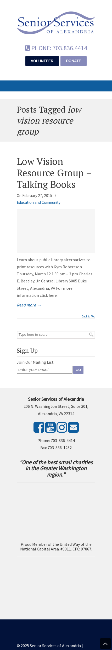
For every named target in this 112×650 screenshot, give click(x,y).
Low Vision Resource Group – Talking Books (54, 172)
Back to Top (88, 316)
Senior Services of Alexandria (56, 21)
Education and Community (38, 202)
